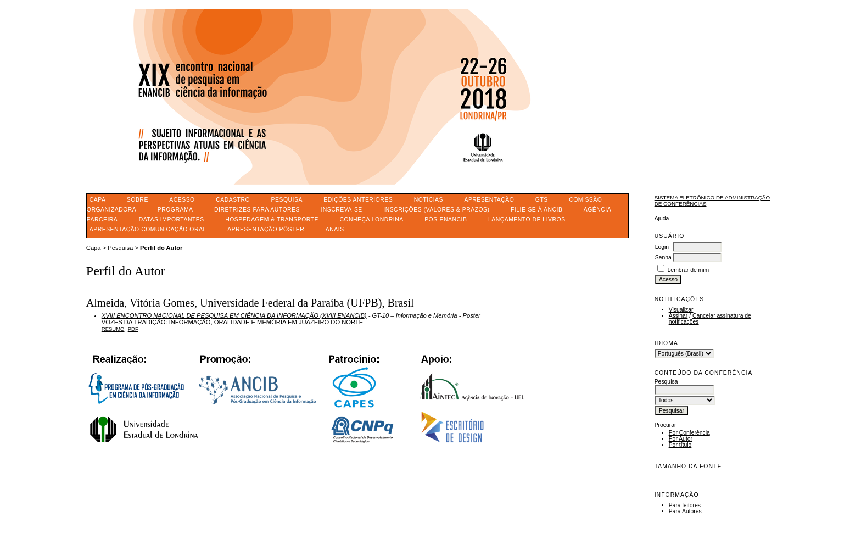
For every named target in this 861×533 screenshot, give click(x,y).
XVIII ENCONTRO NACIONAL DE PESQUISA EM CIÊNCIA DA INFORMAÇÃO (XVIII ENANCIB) (234, 315)
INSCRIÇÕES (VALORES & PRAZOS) (436, 210)
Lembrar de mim (688, 270)
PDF (133, 329)
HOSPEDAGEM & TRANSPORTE (271, 219)
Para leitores (685, 505)
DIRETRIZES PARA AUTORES (257, 210)
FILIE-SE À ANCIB (536, 210)
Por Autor (680, 439)
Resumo (113, 329)
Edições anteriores (358, 200)
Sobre (137, 200)
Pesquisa (287, 200)
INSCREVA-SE (341, 210)
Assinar (678, 316)
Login (662, 247)
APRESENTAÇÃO (489, 200)
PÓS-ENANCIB (445, 219)
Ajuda (662, 218)
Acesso (181, 200)
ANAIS (335, 229)
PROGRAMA (175, 210)
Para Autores (685, 511)
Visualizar (681, 310)
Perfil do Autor (161, 248)
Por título (680, 445)
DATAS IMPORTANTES (171, 219)
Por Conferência (689, 433)
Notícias (428, 200)
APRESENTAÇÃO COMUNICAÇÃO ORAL (148, 229)
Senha (663, 257)
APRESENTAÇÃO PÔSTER (265, 229)
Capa (98, 200)
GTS (541, 200)
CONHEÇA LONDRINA (371, 219)
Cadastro (233, 200)
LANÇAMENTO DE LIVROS (527, 219)
